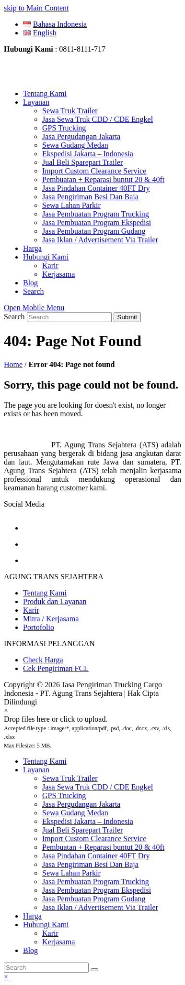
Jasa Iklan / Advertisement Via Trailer (100, 907)
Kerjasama (58, 942)
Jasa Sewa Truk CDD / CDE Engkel (97, 787)
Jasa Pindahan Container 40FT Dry (96, 856)
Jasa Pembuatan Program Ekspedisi (96, 890)
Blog (30, 950)
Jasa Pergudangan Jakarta (81, 804)
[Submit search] (94, 969)
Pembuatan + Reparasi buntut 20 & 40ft (103, 847)
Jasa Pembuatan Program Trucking (95, 881)
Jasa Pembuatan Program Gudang (94, 899)
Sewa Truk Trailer (70, 778)
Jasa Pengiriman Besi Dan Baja (90, 864)
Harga (32, 916)
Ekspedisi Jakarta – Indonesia (87, 821)
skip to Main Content (36, 8)
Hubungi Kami (46, 924)
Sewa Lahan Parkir (71, 873)
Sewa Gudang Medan (75, 813)
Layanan (36, 770)
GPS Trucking (64, 795)
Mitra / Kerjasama (51, 619)
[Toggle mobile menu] (34, 307)
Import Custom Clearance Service (94, 838)
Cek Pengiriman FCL (56, 668)
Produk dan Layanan (54, 601)
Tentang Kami (45, 593)
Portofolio (38, 627)
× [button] (6, 977)
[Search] (46, 968)
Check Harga (43, 660)
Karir (31, 610)
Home (13, 364)
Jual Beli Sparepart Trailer (82, 830)
